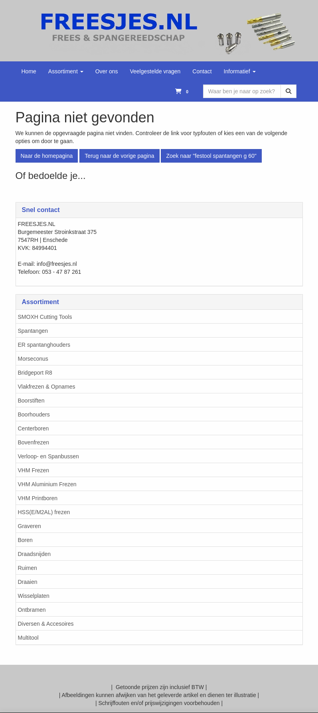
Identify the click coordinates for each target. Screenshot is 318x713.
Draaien (28, 582)
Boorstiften (31, 400)
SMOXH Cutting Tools (45, 317)
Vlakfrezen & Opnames (46, 386)
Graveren (29, 526)
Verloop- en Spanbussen (48, 456)
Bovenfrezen (33, 442)
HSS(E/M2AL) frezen (44, 512)
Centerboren (33, 428)
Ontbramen (32, 610)
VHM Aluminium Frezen (47, 484)
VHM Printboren (38, 498)
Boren (25, 540)
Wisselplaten (33, 596)
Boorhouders (34, 414)
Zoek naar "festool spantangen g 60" (211, 156)
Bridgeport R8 (35, 372)
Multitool (28, 637)
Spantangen (33, 331)
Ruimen (27, 568)
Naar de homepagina (47, 156)
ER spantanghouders (44, 345)
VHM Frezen (33, 470)
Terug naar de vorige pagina (119, 156)
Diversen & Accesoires (46, 624)
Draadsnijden (34, 554)
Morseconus (33, 359)
